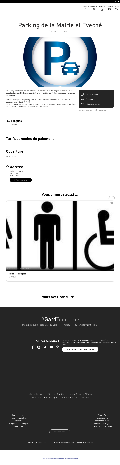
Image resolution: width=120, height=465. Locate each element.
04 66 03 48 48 (92, 94)
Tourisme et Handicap (34, 443)
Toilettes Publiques (17, 273)
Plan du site (56, 443)
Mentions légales (68, 443)
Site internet (90, 99)
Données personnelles (85, 443)
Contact (47, 443)
